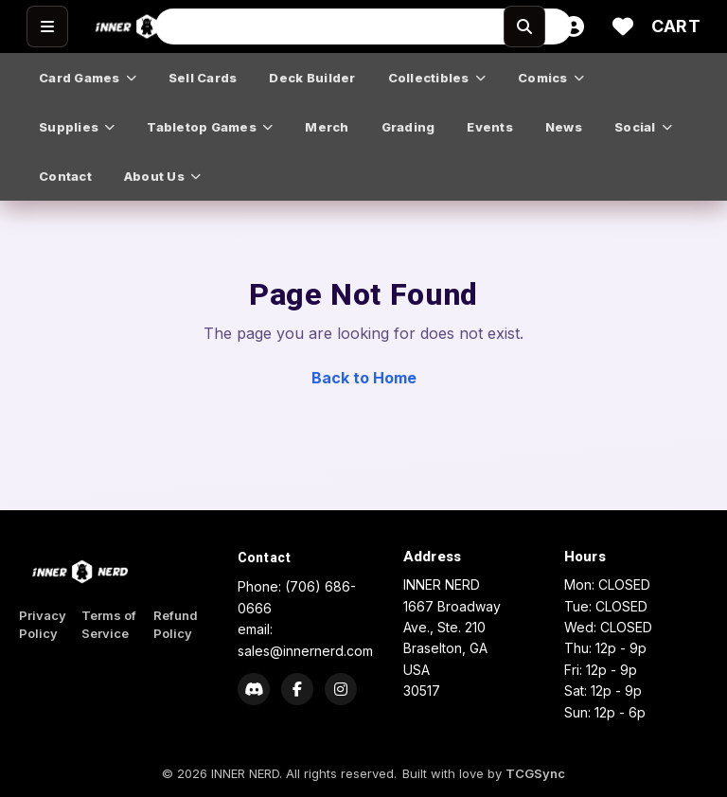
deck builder (312, 77)
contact (65, 176)
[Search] (524, 26)
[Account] (573, 26)
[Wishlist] (623, 26)
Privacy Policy (42, 624)
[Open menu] (47, 26)
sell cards (203, 77)
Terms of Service (108, 624)
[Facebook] (297, 689)
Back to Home (364, 377)
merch (326, 126)
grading (408, 126)
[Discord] (254, 689)
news (563, 126)
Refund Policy (175, 624)
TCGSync (535, 773)
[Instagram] (341, 689)
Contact (265, 557)
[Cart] (675, 26)
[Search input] (363, 26)
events (490, 126)
